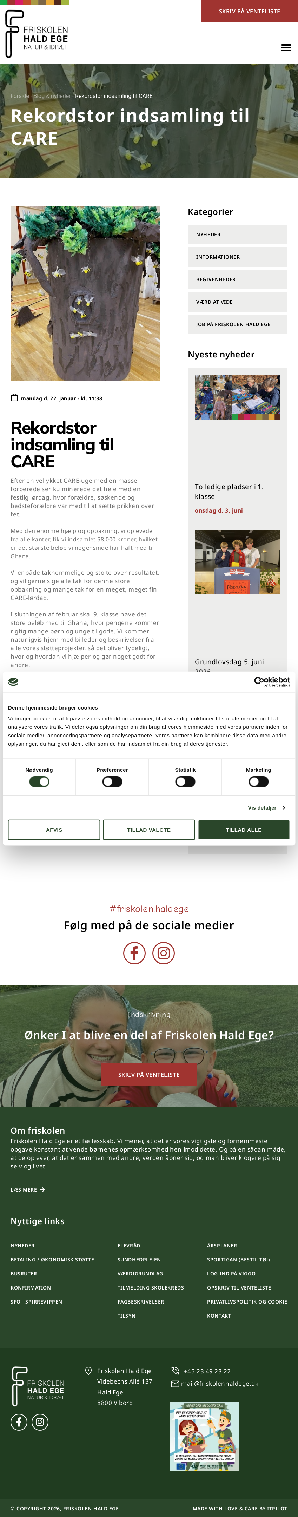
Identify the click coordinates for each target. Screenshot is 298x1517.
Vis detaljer (262, 807)
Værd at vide (214, 301)
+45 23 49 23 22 (207, 1371)
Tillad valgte (149, 830)
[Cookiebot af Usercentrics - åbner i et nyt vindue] (259, 682)
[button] (286, 47)
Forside (20, 96)
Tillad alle (244, 830)
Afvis (54, 830)
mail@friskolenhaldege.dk (219, 1383)
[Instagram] (163, 953)
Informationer (218, 256)
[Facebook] (134, 953)
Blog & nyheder (52, 96)
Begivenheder (216, 279)
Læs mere (24, 1189)
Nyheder (208, 234)
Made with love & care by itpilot (240, 1508)
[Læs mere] (42, 1190)
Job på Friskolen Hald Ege (233, 324)
